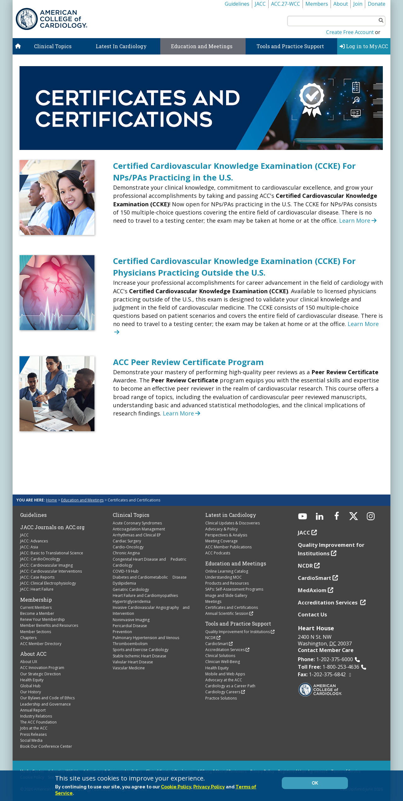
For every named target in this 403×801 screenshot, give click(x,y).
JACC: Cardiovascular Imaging (46, 565)
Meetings (213, 601)
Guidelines (237, 3)
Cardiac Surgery (127, 541)
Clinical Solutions (220, 655)
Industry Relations (36, 716)
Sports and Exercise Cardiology (140, 649)
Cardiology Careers (222, 692)
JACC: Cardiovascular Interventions (51, 571)
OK (315, 783)
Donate (376, 3)
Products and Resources (227, 583)
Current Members (36, 607)
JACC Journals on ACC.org (52, 527)
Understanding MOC (223, 577)
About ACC (33, 654)
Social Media (31, 740)
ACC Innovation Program (42, 667)
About (340, 3)
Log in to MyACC (364, 46)
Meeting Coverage (221, 541)
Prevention (122, 631)
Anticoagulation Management (139, 529)
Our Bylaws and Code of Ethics (47, 698)
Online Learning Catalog (226, 571)
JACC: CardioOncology (40, 559)
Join (357, 3)
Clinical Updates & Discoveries (232, 523)
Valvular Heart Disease (133, 662)
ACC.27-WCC (285, 3)
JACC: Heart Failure (37, 589)
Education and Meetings (201, 46)
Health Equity (31, 680)
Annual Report (33, 710)
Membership (36, 600)
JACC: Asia (29, 547)
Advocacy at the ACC (223, 680)
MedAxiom (312, 590)
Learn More (358, 220)
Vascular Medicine (129, 668)
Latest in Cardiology (230, 515)
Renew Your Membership (42, 619)
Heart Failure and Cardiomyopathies (145, 595)
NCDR (210, 637)
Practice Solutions (221, 698)
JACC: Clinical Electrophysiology (48, 583)
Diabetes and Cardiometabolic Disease (150, 577)
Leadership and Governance (45, 704)
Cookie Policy (176, 786)
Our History (30, 692)
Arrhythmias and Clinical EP (137, 535)
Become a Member (37, 613)
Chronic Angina (126, 553)
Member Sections (35, 631)
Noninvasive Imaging (131, 619)
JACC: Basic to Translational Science (51, 553)
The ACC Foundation (38, 722)
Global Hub (30, 686)
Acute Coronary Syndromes (137, 523)
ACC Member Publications (228, 547)
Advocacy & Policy (221, 529)
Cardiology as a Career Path (230, 686)
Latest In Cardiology (121, 46)
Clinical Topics (52, 46)
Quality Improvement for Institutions (237, 631)
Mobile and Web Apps (225, 674)
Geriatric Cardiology (131, 589)
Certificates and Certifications (231, 607)
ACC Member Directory (40, 643)
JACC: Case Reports (37, 577)
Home (51, 500)
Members (316, 3)
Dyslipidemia (124, 583)
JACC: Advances (34, 541)
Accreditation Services (225, 649)
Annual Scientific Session (226, 613)
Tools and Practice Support (290, 46)
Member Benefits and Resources (49, 625)
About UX (28, 661)
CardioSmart (216, 643)
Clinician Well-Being (222, 661)
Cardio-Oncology (128, 547)
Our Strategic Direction (40, 674)
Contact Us (312, 614)
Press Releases (33, 734)
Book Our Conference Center (46, 746)
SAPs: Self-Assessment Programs (234, 589)
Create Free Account (350, 32)
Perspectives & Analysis (226, 535)
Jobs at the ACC (34, 728)
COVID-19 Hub (126, 571)
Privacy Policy (209, 786)
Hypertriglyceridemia (131, 601)
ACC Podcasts (217, 553)
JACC (260, 3)
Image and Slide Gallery (226, 595)
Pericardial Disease (130, 625)
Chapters (28, 637)
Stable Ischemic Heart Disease (139, 656)
